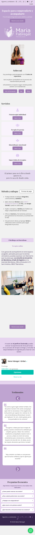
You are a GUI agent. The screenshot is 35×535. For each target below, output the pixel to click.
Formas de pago (26, 191)
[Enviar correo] (28, 1)
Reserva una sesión (17, 21)
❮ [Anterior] (18, 398)
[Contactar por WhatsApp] (24, 1)
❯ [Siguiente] (18, 469)
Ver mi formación (10, 91)
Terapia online (17, 246)
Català (31, 4)
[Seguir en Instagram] (16, 1)
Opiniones (17, 372)
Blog (28, 91)
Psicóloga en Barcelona (17, 240)
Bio (21, 91)
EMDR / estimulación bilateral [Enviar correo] (16, 202)
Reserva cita (17, 377)
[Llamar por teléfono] (31, 1)
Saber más (17, 118)
